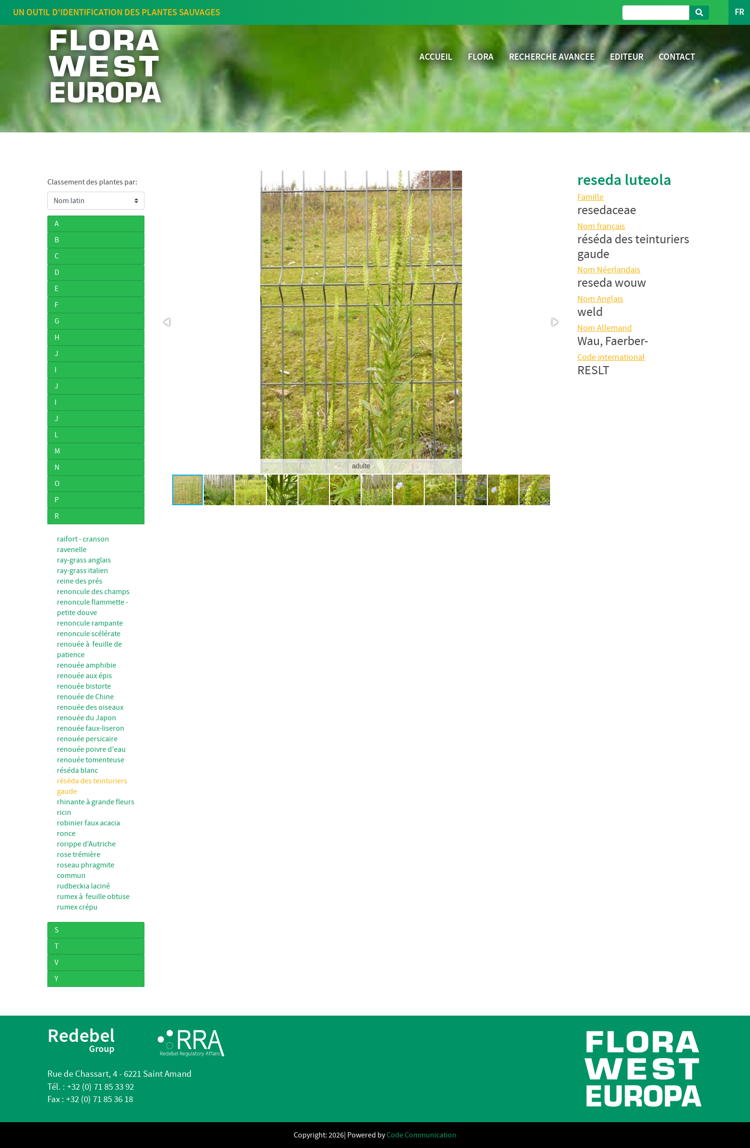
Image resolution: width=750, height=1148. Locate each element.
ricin (64, 812)
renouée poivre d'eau (91, 749)
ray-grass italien (82, 570)
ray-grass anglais (84, 560)
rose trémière (78, 854)
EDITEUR (626, 57)
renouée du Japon (86, 718)
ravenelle (72, 549)
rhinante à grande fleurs (95, 802)
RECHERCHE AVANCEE (552, 57)
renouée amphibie (86, 665)
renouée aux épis (84, 676)
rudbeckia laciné (83, 886)
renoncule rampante (90, 623)
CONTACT (677, 57)
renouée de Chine (85, 697)
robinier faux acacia (88, 823)
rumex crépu (77, 907)
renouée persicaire (87, 739)
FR (739, 12)
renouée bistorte (84, 686)
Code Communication (421, 1135)
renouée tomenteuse (90, 760)
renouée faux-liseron (90, 728)
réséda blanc (77, 770)
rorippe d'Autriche (86, 844)
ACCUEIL (435, 57)
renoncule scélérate (89, 634)
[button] (167, 322)
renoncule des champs (93, 591)
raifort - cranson (83, 539)
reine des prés (79, 581)
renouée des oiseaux (90, 707)
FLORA (481, 57)
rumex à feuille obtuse (93, 896)
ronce (66, 833)
